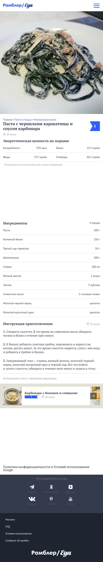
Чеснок (7, 285)
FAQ (7, 526)
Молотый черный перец (17, 303)
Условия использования (18, 533)
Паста (6, 230)
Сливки (7, 266)
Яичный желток (12, 275)
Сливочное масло (13, 294)
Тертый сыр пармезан (16, 248)
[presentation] (93, 396)
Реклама (10, 519)
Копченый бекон (13, 239)
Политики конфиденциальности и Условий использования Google (46, 468)
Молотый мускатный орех (18, 312)
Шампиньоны (11, 257)
